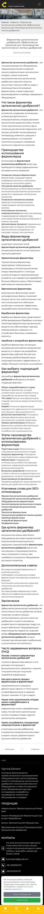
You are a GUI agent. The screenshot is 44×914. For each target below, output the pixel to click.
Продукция (16, 909)
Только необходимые (22, 894)
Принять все (22, 900)
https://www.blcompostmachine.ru (17, 541)
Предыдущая (9, 749)
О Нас (27, 909)
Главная (5, 22)
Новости (14, 22)
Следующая (35, 749)
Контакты (38, 909)
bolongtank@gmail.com (17, 859)
